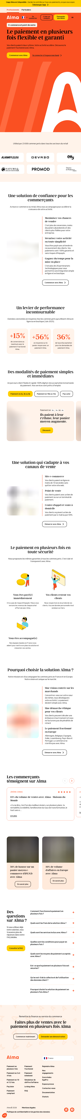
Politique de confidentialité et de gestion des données (28, 1112)
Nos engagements (47, 1071)
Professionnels (13, 10)
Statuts (45, 1097)
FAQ (26, 1091)
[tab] (20, 394)
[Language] (25, 17)
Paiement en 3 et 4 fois (13, 1074)
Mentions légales (29, 1108)
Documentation (48, 1092)
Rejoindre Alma (48, 1066)
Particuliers (26, 10)
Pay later (10, 1086)
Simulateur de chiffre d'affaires (31, 1081)
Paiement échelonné (28, 1074)
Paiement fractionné (28, 1067)
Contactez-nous (48, 1088)
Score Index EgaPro (46, 1078)
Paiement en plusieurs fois (12, 1067)
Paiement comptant (11, 1092)
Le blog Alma (29, 1086)
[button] (4, 1115)
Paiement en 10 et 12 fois (13, 1081)
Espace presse (48, 1084)
